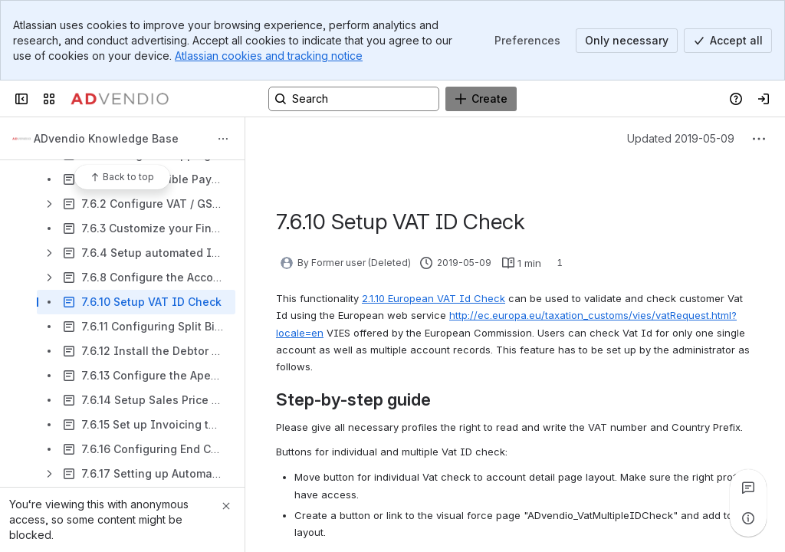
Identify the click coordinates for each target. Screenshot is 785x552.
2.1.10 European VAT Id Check (433, 298)
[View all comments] (748, 487)
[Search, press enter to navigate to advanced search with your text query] (353, 99)
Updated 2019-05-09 (680, 138)
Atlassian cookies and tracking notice (269, 55)
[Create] (481, 99)
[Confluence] (119, 99)
